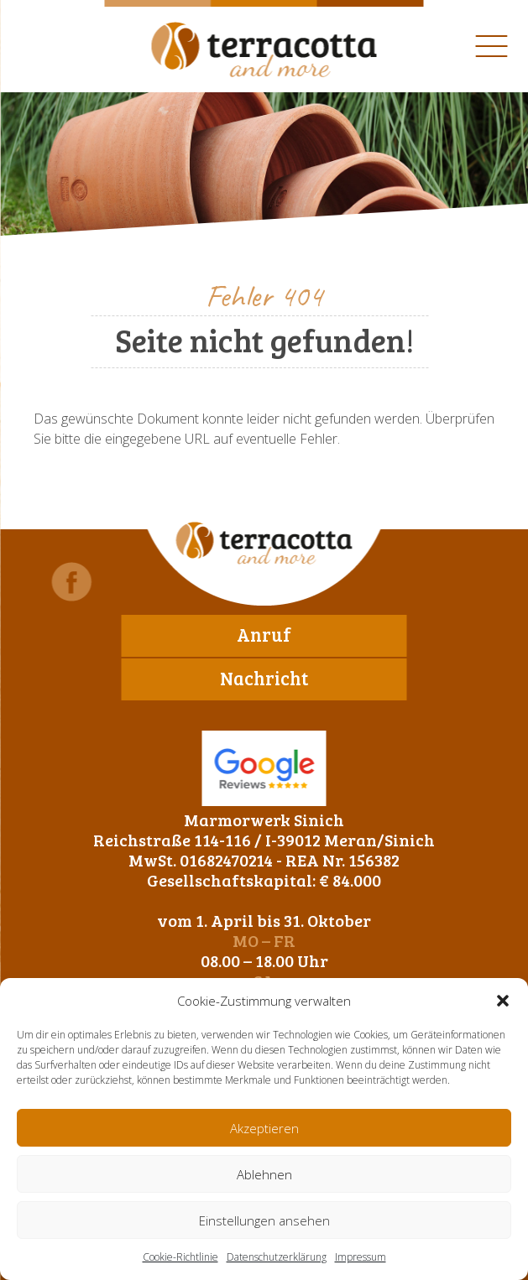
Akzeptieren (264, 1128)
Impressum (360, 1257)
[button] (502, 1000)
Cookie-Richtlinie (180, 1257)
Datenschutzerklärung (277, 1257)
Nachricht (264, 677)
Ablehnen (264, 1174)
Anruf (264, 634)
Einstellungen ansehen (264, 1220)
